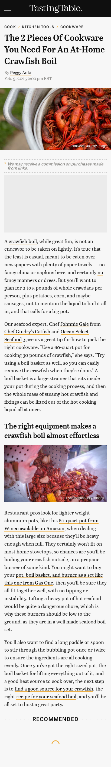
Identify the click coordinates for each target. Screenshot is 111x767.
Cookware (72, 26)
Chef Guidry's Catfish (27, 331)
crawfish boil (23, 241)
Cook (10, 26)
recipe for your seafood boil (46, 696)
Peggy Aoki (20, 72)
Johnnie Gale (74, 323)
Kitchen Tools (38, 26)
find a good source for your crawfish (54, 688)
